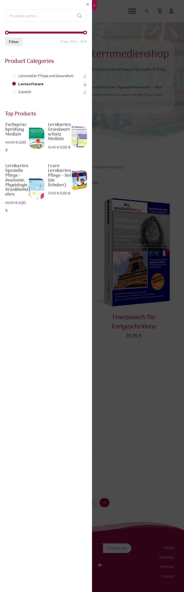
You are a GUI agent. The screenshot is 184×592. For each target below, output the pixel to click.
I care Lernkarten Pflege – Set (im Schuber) (59, 175)
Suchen (79, 15)
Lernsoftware (31, 83)
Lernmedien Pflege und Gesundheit (46, 75)
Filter (13, 41)
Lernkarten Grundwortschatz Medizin (59, 131)
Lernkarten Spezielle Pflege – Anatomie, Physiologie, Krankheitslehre (17, 180)
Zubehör (24, 91)
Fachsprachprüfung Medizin (16, 129)
